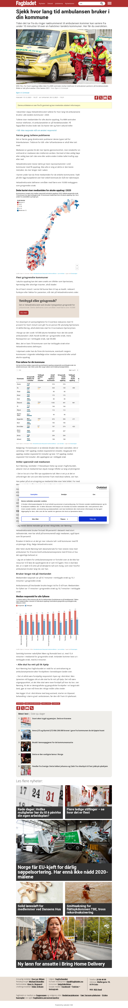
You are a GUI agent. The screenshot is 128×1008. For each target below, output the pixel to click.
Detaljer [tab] (64, 494)
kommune (55, 703)
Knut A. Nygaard (34, 984)
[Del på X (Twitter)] (101, 98)
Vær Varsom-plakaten (90, 995)
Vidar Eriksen (37, 986)
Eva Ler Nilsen (38, 979)
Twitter (75, 986)
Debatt (50, 3)
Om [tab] (94, 494)
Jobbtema (59, 3)
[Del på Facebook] (96, 98)
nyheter (20, 703)
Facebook (66, 986)
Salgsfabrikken (64, 984)
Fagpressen (41, 995)
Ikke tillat (35, 519)
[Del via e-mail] (105, 98)
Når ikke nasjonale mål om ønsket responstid (36, 130)
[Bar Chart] (47, 231)
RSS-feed (98, 989)
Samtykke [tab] (34, 494)
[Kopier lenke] (110, 98)
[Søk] (101, 3)
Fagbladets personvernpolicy (46, 998)
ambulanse (46, 703)
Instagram (53, 989)
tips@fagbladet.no (74, 981)
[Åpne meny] (109, 3)
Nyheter (42, 3)
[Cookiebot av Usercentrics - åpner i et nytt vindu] (98, 487)
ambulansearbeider (32, 703)
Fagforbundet (61, 979)
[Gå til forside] (26, 3)
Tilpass (64, 519)
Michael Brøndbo (36, 981)
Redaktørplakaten (70, 995)
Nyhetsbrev (69, 3)
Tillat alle (93, 519)
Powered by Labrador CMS (64, 1005)
